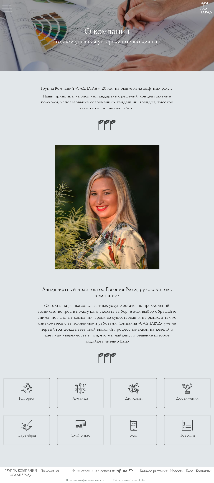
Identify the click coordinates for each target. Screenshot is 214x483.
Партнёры (27, 435)
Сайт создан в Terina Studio (129, 480)
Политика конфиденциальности (85, 480)
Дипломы (134, 398)
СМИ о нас (80, 435)
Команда (80, 398)
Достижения (187, 398)
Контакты (203, 471)
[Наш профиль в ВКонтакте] (125, 471)
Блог (134, 435)
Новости (187, 435)
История (26, 398)
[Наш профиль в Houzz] (118, 471)
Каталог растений (153, 471)
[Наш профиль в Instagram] (131, 471)
